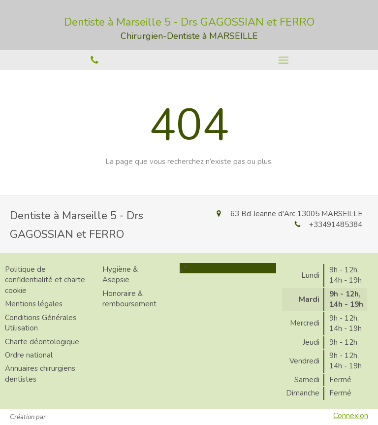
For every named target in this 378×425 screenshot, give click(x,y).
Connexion (350, 416)
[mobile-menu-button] (283, 60)
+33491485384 (335, 224)
